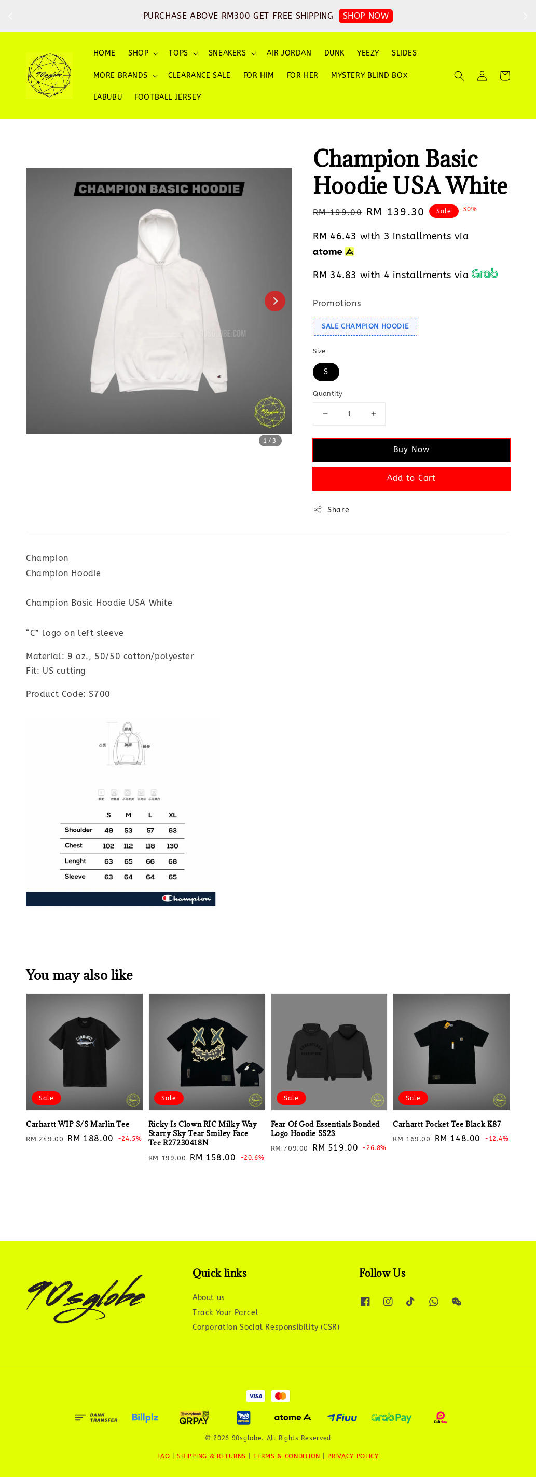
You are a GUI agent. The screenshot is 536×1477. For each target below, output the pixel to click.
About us (209, 1297)
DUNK (334, 53)
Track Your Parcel (225, 1312)
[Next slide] (275, 301)
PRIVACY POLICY (353, 1456)
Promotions (337, 303)
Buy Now (411, 449)
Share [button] (331, 509)
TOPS (178, 53)
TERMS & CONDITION (286, 1456)
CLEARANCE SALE (199, 75)
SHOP (138, 53)
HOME (104, 53)
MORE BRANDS (120, 75)
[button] (459, 75)
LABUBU (107, 97)
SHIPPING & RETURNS (211, 1456)
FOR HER (303, 75)
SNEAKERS (227, 53)
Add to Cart (411, 478)
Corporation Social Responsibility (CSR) (266, 1327)
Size (319, 351)
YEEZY (368, 53)
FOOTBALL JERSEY (167, 97)
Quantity (327, 394)
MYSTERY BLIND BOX (369, 75)
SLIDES (404, 53)
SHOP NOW (366, 16)
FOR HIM (258, 75)
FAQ (163, 1456)
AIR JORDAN (289, 53)
